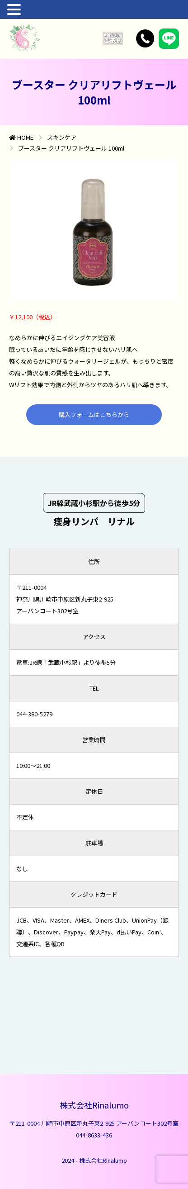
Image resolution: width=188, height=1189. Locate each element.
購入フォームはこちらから (94, 414)
